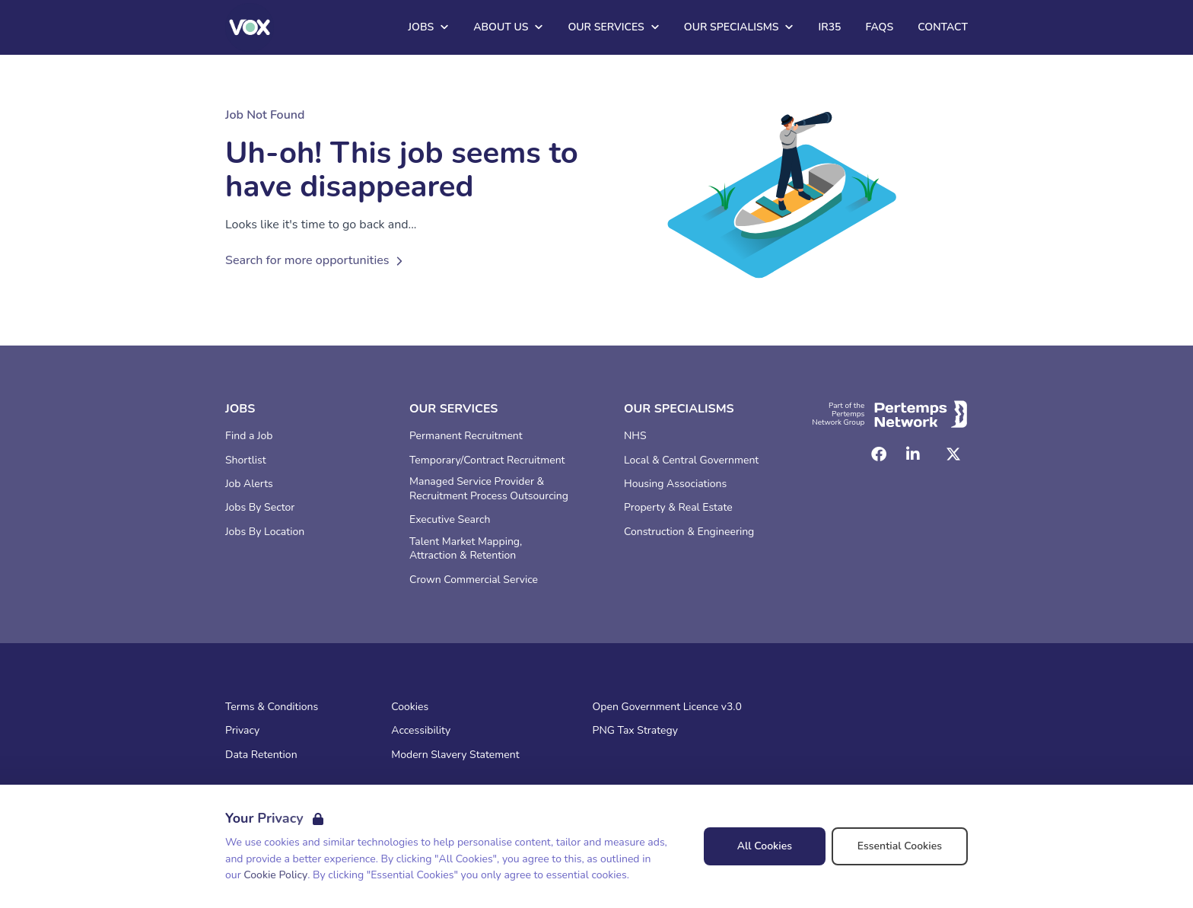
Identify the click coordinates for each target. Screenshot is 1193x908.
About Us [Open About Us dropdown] (508, 27)
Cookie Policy (275, 875)
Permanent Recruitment (466, 436)
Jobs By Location (264, 532)
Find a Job (248, 436)
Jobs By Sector (259, 508)
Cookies (409, 707)
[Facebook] (878, 454)
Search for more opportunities (316, 260)
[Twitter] (953, 454)
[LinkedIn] (913, 454)
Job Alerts (249, 484)
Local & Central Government (691, 460)
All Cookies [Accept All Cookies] (764, 846)
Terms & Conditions (271, 707)
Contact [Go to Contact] (943, 27)
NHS (635, 436)
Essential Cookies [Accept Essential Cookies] (899, 846)
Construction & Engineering (689, 532)
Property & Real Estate (678, 508)
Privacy (242, 731)
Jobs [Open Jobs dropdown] (428, 27)
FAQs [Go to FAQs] (879, 27)
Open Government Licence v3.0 (667, 707)
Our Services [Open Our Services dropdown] (613, 27)
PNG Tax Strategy (635, 731)
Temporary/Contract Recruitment (487, 460)
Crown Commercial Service (473, 580)
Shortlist (245, 460)
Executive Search (449, 520)
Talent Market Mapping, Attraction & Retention (465, 549)
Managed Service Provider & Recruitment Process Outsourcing (488, 489)
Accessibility (420, 731)
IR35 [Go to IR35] (829, 27)
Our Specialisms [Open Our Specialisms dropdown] (739, 27)
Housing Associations (675, 484)
